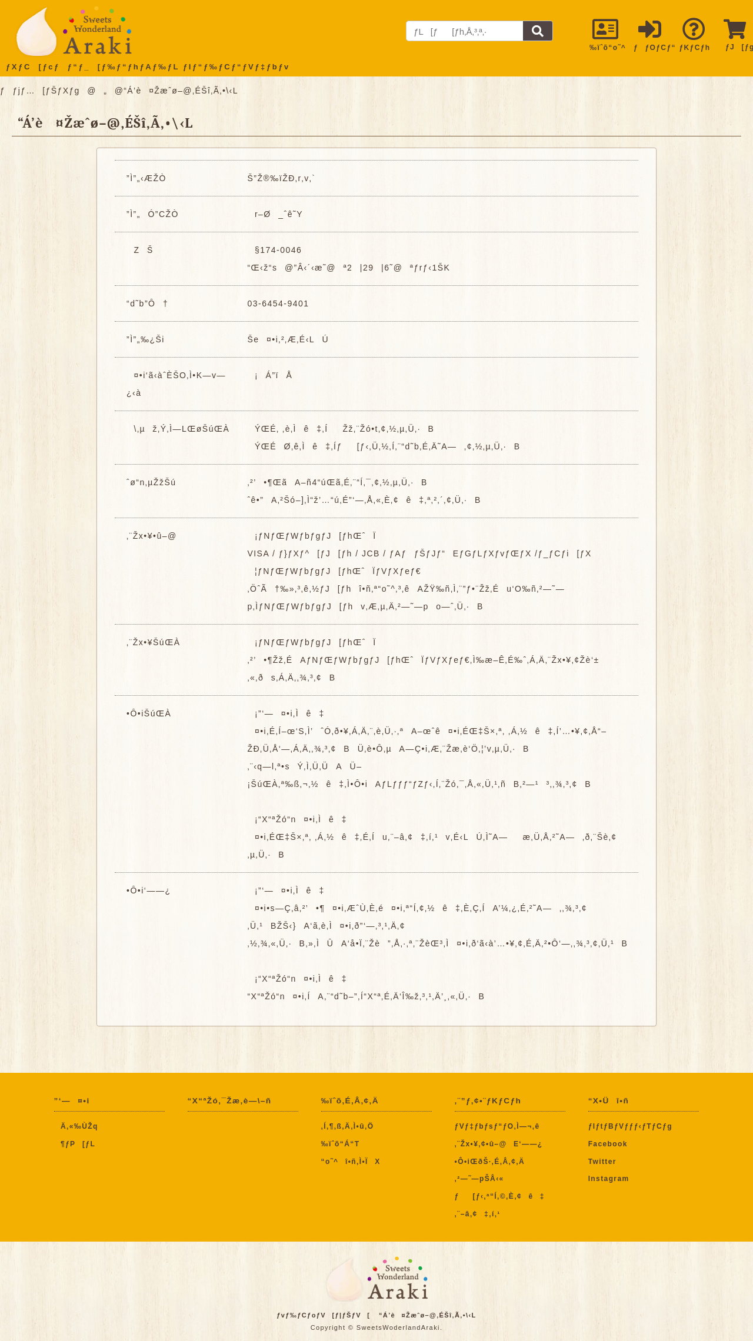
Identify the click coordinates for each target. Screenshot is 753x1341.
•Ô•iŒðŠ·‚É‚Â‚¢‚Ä (490, 1161)
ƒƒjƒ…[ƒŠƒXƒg (40, 90)
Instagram (608, 1179)
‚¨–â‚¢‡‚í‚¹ (478, 1214)
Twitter (602, 1161)
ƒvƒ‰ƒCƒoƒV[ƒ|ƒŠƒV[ (323, 1315)
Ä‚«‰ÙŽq (76, 1126)
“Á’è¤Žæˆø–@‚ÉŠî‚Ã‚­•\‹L (428, 1315)
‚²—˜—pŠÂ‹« (479, 1179)
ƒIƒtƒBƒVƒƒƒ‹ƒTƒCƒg (630, 1126)
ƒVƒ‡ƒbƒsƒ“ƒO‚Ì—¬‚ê (497, 1126)
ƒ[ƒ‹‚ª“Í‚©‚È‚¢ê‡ (500, 1196)
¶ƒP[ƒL (75, 1144)
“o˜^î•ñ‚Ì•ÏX (351, 1161)
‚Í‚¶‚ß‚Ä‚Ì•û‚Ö (347, 1126)
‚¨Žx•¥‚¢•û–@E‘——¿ (499, 1144)
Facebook (608, 1144)
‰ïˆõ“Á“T (340, 1144)
